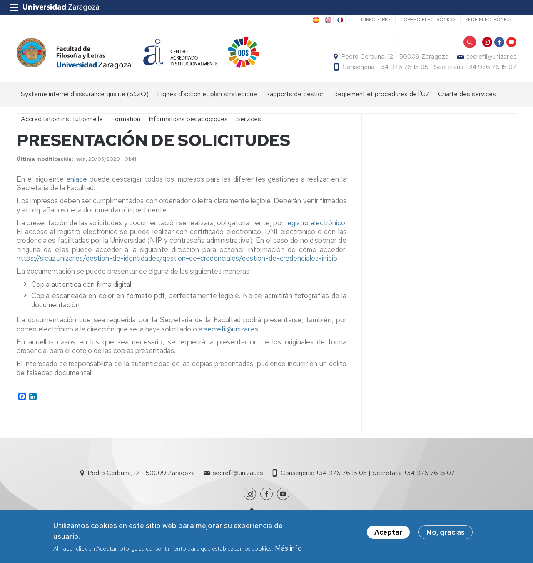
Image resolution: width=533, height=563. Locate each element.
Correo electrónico (428, 19)
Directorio (375, 19)
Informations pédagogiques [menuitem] (188, 119)
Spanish (315, 20)
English (327, 20)
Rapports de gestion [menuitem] (295, 94)
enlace (78, 179)
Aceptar (388, 532)
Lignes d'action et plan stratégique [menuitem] (207, 94)
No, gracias (445, 532)
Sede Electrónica (488, 19)
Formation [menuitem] (125, 119)
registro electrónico (315, 222)
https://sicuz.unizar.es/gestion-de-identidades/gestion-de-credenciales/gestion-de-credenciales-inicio (177, 258)
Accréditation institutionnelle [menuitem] (62, 119)
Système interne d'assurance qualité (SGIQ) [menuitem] (85, 94)
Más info (288, 548)
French (339, 20)
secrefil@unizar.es (491, 56)
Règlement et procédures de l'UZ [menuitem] (381, 94)
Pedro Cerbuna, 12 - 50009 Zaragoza (394, 56)
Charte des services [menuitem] (467, 94)
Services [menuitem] (248, 119)
